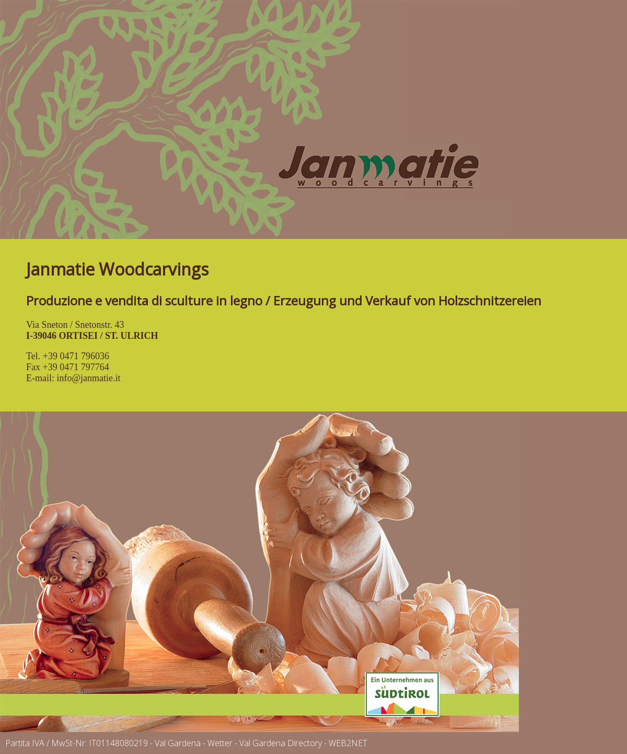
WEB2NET (348, 743)
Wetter (220, 743)
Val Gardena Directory (280, 743)
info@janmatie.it (88, 378)
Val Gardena (178, 743)
